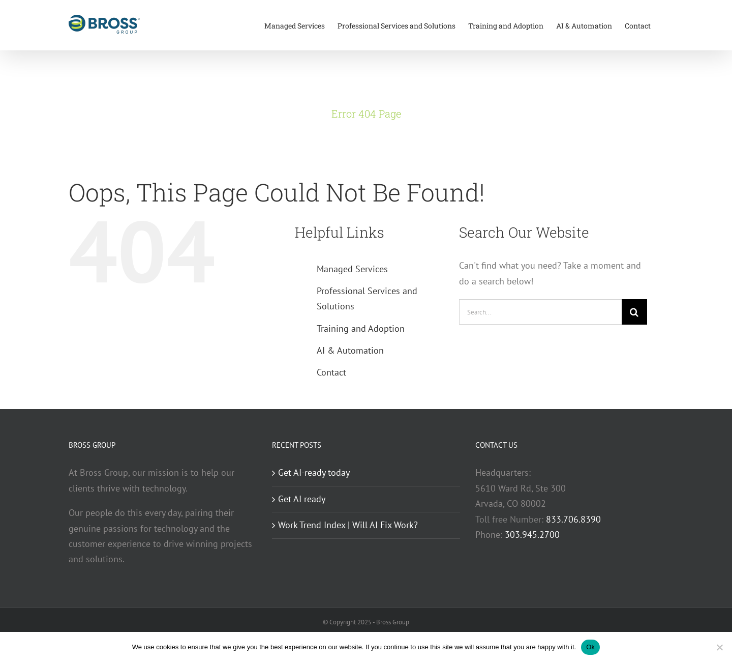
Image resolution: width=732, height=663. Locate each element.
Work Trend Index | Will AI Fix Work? (348, 525)
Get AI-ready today (314, 472)
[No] (719, 647)
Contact (331, 372)
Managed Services (352, 269)
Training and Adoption (361, 328)
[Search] (634, 312)
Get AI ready (301, 499)
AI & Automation (350, 350)
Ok (590, 647)
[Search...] (540, 312)
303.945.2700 (532, 534)
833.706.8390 (573, 519)
